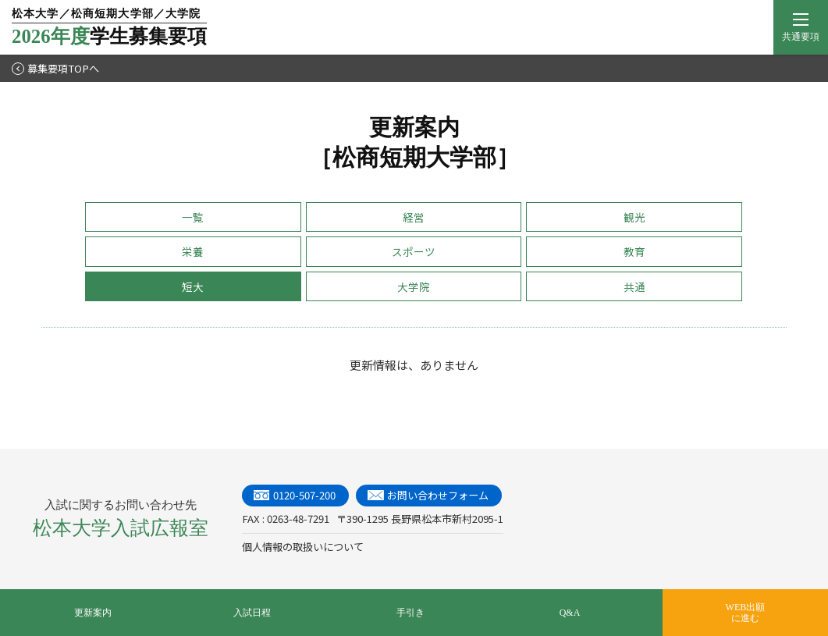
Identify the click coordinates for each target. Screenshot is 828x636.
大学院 (413, 286)
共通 (634, 286)
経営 (414, 217)
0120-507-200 (304, 495)
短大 (193, 286)
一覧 (193, 217)
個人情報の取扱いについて (303, 546)
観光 (634, 217)
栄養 (193, 251)
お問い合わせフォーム (438, 495)
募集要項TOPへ (55, 68)
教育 (634, 251)
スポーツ (413, 251)
